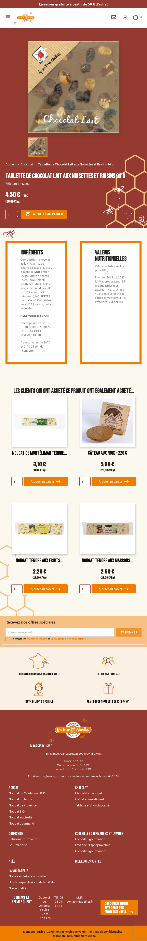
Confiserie (16, 834)
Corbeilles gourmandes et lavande (99, 834)
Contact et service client (22, 899)
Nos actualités (18, 888)
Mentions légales (34, 931)
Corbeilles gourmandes (90, 839)
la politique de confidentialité (68, 639)
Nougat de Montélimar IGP (27, 793)
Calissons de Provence (24, 839)
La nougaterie (18, 871)
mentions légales (37, 639)
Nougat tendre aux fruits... (39, 560)
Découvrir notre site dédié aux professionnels (117, 908)
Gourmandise (18, 845)
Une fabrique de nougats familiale (32, 882)
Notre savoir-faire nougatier (27, 876)
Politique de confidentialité (105, 931)
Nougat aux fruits (20, 817)
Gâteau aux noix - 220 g (107, 453)
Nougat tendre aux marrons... (107, 560)
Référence (12, 183)
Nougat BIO (17, 811)
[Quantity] (17, 481)
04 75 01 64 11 (59, 901)
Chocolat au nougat (88, 793)
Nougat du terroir (20, 799)
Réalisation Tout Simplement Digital (73, 936)
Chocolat (81, 788)
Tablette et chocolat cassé (92, 805)
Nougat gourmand (21, 823)
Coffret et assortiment (89, 799)
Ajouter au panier (44, 214)
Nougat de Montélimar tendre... (39, 453)
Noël (12, 862)
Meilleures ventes (88, 862)
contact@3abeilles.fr (80, 901)
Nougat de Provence (23, 805)
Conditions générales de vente (66, 931)
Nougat (14, 788)
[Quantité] (10, 214)
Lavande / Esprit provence (92, 845)
